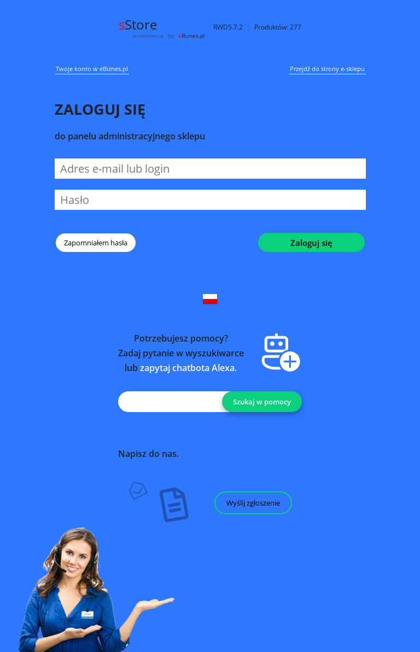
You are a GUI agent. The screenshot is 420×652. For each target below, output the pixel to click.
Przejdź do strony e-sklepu (327, 69)
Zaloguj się (311, 242)
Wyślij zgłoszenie (253, 503)
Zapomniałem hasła (95, 243)
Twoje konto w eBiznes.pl (92, 69)
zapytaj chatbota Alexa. (188, 368)
